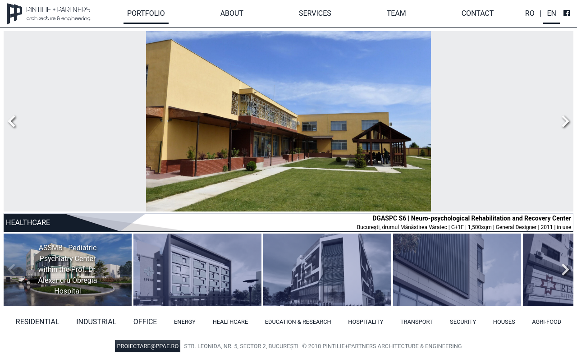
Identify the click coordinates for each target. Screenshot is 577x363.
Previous (14, 121)
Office (145, 321)
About (231, 13)
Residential (38, 321)
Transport (416, 321)
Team (396, 13)
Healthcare (230, 321)
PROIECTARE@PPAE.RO (148, 346)
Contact (478, 13)
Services (315, 13)
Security (463, 321)
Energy (185, 321)
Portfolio (146, 13)
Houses (504, 321)
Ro (530, 13)
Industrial (96, 321)
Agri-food (546, 321)
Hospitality (365, 321)
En (551, 13)
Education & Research (298, 321)
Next (563, 121)
